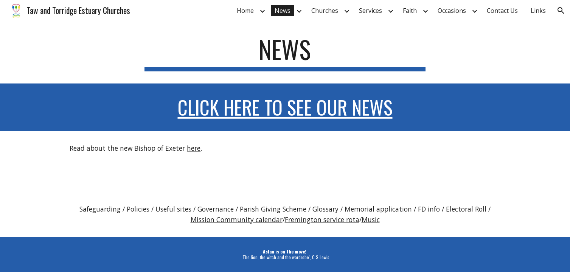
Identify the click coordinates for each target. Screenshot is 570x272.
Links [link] (538, 10)
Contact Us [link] (502, 10)
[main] (285, 53)
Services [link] (370, 10)
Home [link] (245, 10)
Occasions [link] (452, 10)
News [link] (282, 10)
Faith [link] (410, 10)
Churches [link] (324, 10)
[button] (561, 11)
